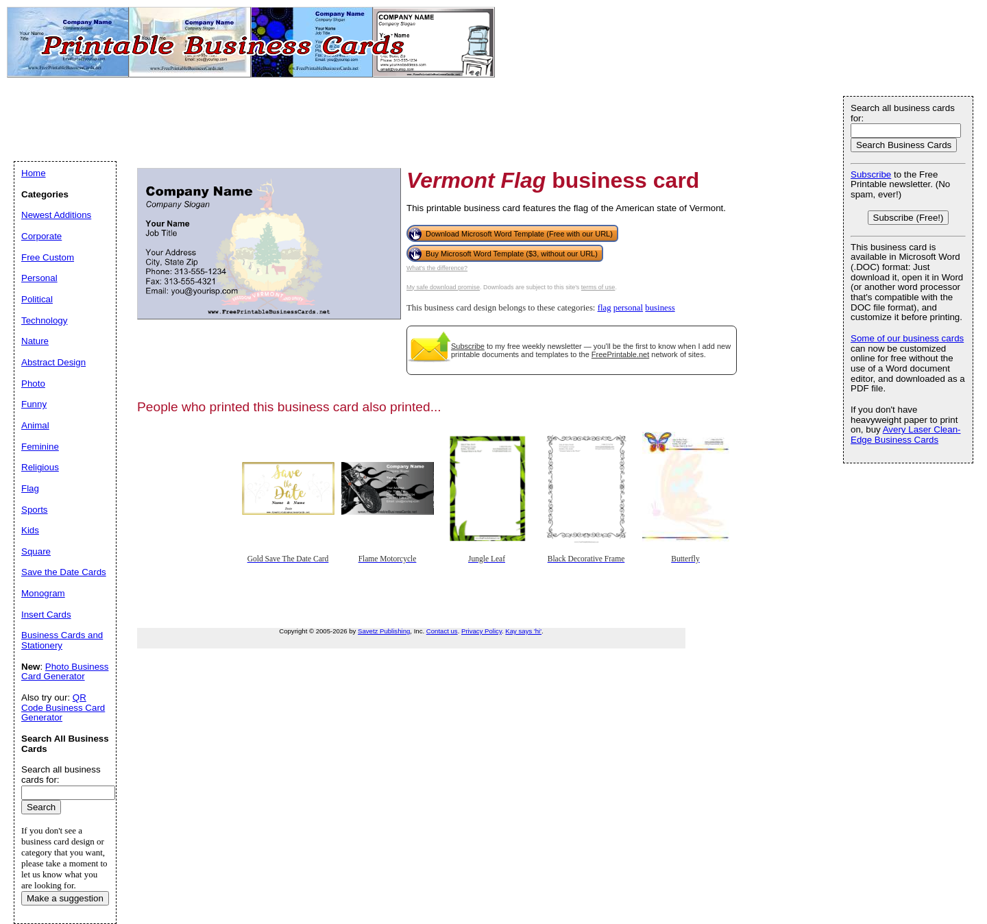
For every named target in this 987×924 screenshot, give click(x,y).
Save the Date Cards (63, 572)
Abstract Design (53, 362)
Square (36, 551)
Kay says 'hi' (523, 631)
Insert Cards (46, 614)
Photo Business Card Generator (64, 671)
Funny (34, 404)
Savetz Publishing (384, 631)
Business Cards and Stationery (62, 640)
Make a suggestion (65, 898)
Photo (33, 383)
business (659, 308)
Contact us (442, 631)
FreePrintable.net (620, 354)
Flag (30, 488)
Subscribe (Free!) (908, 217)
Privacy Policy (481, 631)
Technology (44, 320)
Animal (35, 425)
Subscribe (468, 346)
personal (628, 308)
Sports (34, 509)
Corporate (41, 236)
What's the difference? (436, 268)
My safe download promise (443, 287)
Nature (35, 341)
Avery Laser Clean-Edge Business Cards (906, 434)
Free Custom (47, 257)
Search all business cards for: (903, 113)
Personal (39, 278)
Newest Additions (56, 215)
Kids (30, 530)
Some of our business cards (907, 338)
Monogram (43, 593)
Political (37, 299)
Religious (40, 467)
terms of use (598, 287)
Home (33, 173)
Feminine (40, 446)
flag (604, 308)
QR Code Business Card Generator (63, 707)
